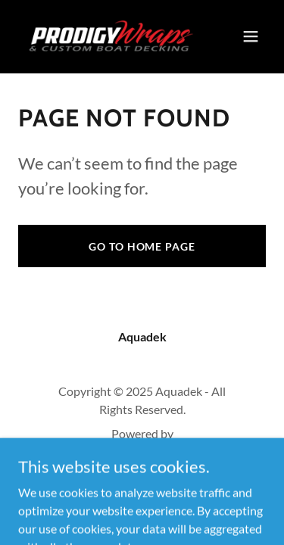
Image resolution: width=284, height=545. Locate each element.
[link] (105, 36)
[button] (251, 36)
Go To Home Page (142, 246)
